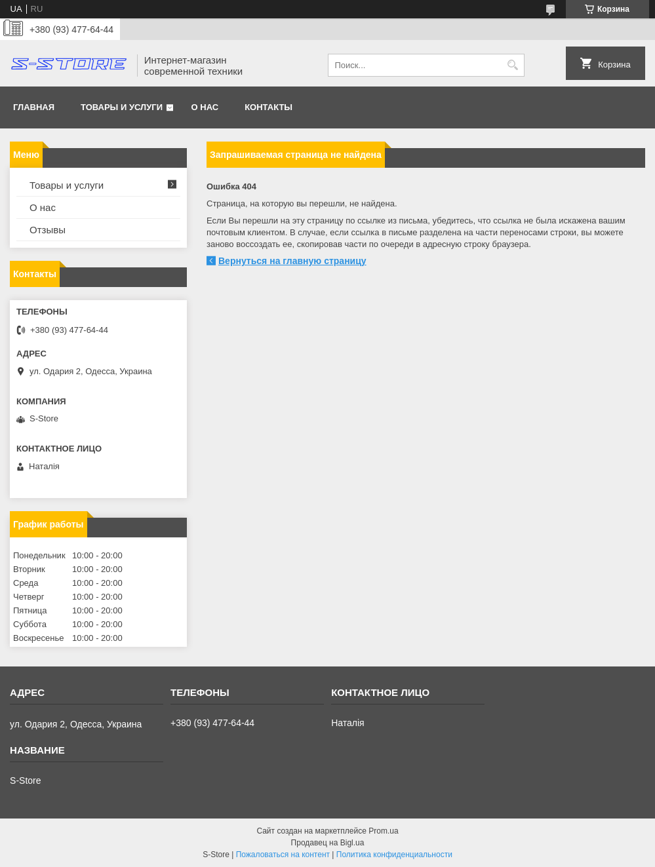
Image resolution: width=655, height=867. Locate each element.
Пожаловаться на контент (283, 854)
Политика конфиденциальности (394, 854)
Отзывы (48, 229)
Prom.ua (383, 831)
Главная (33, 107)
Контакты (268, 107)
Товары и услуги (122, 107)
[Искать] (513, 65)
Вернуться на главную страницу (292, 261)
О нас (205, 107)
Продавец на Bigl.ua (328, 842)
